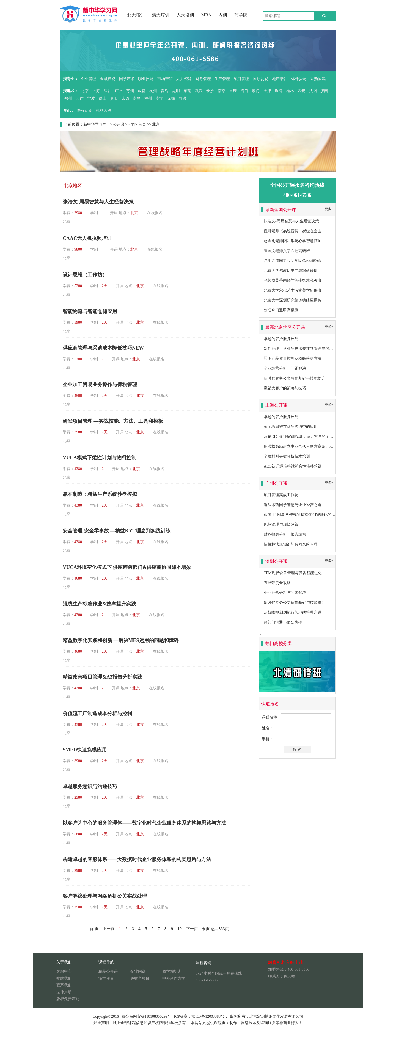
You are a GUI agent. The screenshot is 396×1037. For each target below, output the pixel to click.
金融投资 (107, 79)
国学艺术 (126, 79)
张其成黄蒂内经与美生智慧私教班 (292, 280)
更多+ (329, 209)
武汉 (199, 91)
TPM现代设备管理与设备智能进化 (293, 573)
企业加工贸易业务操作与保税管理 (100, 384)
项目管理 (241, 79)
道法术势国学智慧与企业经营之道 (292, 505)
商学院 (241, 15)
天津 (267, 91)
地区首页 (138, 124)
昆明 (176, 91)
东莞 (187, 91)
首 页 (94, 929)
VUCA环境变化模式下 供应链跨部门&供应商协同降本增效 (127, 567)
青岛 (164, 91)
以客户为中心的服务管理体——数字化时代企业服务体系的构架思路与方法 (144, 823)
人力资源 (184, 79)
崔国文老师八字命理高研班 (287, 251)
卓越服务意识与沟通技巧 (90, 786)
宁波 (91, 98)
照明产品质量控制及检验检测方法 (292, 358)
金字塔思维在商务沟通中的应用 (291, 427)
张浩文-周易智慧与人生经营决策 (98, 201)
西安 (301, 91)
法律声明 (64, 992)
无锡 (171, 98)
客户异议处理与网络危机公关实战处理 (105, 896)
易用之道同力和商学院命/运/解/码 (292, 261)
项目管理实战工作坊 (281, 495)
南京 (222, 91)
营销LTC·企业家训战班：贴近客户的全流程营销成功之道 (312, 437)
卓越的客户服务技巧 (281, 339)
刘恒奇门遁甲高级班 (281, 310)
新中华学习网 (94, 124)
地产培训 (279, 79)
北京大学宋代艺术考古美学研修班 (292, 290)
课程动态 (84, 111)
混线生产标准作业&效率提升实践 (99, 604)
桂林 (290, 91)
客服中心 (64, 971)
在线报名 (155, 213)
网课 (182, 98)
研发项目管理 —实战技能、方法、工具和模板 (113, 421)
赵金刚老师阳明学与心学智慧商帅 (292, 241)
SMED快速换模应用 (85, 750)
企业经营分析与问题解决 (285, 368)
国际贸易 (260, 79)
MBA (206, 15)
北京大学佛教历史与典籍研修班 (291, 271)
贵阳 (114, 98)
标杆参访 (298, 79)
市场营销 (165, 79)
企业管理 (88, 79)
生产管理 (222, 79)
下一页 (192, 929)
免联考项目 (140, 978)
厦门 (256, 91)
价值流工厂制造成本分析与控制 (97, 713)
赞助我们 (64, 978)
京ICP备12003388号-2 (209, 1016)
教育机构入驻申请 (285, 962)
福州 (148, 98)
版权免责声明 (67, 999)
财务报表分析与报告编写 (285, 534)
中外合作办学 (173, 978)
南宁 (159, 98)
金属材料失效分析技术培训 (287, 456)
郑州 (68, 98)
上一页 (108, 929)
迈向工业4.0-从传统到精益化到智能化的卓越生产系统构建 (313, 515)
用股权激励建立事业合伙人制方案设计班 (298, 446)
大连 (80, 98)
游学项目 (106, 978)
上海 (96, 91)
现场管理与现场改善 (281, 524)
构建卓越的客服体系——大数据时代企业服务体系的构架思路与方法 (137, 859)
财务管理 (203, 79)
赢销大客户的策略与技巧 (285, 388)
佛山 (102, 98)
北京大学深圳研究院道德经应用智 (292, 300)
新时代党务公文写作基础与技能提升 (294, 378)
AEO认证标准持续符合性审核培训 (293, 466)
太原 (125, 98)
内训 (222, 15)
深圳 (107, 91)
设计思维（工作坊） (85, 275)
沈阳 (313, 91)
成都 (141, 91)
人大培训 (185, 15)
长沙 (210, 91)
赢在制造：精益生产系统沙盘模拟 (100, 494)
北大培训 (136, 15)
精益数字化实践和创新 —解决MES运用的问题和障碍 (121, 640)
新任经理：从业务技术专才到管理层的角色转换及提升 (310, 349)
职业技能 (145, 79)
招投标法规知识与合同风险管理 (291, 544)
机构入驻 (103, 111)
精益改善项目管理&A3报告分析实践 (102, 677)
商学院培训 (172, 971)
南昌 (137, 98)
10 (179, 929)
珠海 (278, 91)
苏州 (130, 91)
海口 (244, 91)
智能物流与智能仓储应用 (90, 311)
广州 (119, 91)
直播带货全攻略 (277, 583)
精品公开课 (108, 971)
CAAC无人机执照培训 (87, 238)
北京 (85, 91)
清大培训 (160, 15)
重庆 (233, 91)
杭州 (153, 91)
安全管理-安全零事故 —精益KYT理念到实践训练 (116, 530)
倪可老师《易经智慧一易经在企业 (292, 231)
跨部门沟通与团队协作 (283, 622)
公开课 (118, 124)
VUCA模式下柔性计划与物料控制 (99, 457)
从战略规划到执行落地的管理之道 (292, 612)
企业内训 (138, 971)
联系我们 (64, 985)
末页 (206, 929)
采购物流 (318, 79)
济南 (324, 91)
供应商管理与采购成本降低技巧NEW (103, 348)
